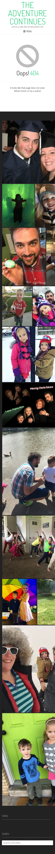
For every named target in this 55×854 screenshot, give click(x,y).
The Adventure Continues (27, 13)
